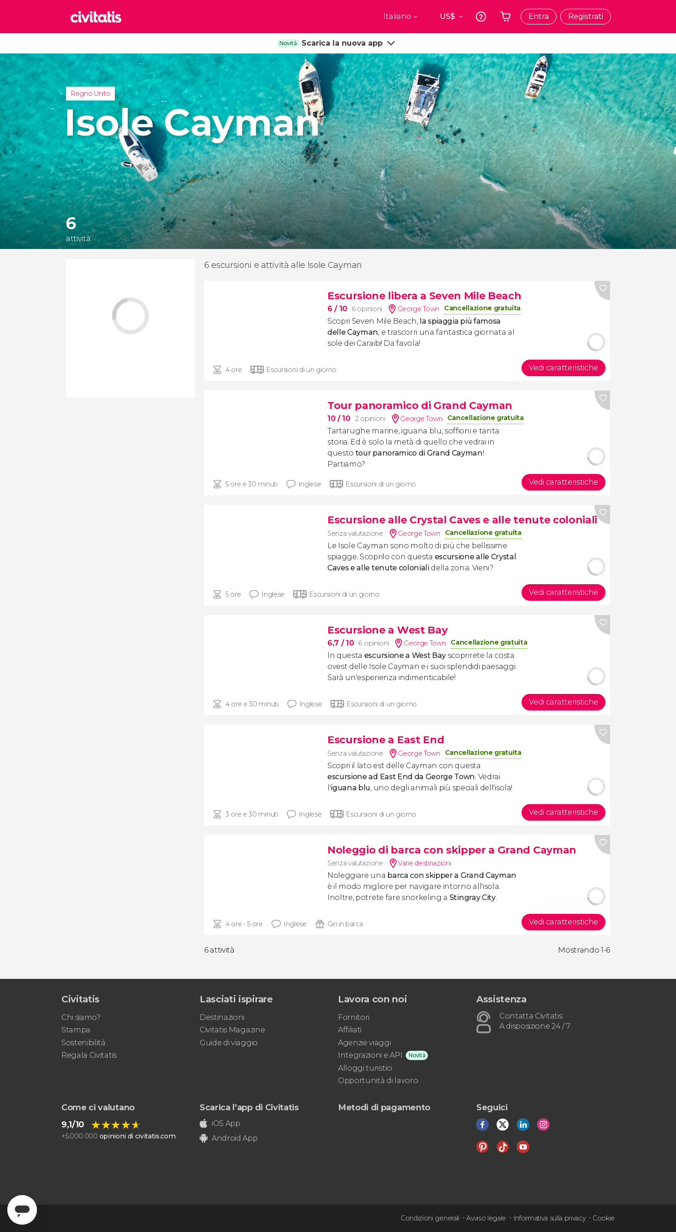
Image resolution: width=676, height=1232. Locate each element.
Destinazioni (222, 1017)
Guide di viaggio (229, 1042)
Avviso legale (486, 1218)
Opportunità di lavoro (378, 1080)
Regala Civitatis (89, 1055)
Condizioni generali (430, 1218)
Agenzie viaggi (364, 1042)
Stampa (75, 1029)
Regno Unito (90, 93)
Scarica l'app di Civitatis (249, 1107)
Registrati (585, 16)
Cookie (604, 1218)
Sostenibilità (83, 1042)
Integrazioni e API (370, 1055)
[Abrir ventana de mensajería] (22, 1210)
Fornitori (353, 1017)
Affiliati (350, 1029)
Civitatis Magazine (232, 1029)
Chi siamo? (81, 1017)
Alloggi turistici (365, 1068)
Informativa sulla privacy (549, 1218)
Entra (538, 16)
